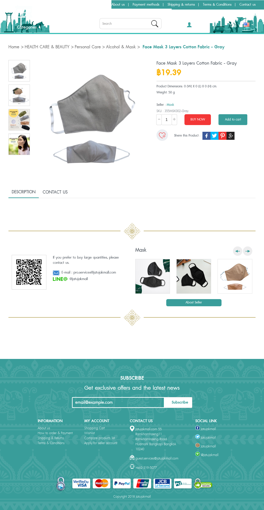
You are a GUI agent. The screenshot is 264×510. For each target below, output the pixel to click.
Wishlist (89, 433)
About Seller (194, 302)
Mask (170, 105)
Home (13, 47)
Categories (23, 27)
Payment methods (146, 4)
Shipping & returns (181, 4)
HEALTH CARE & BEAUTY (47, 47)
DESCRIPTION (24, 192)
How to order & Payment (55, 433)
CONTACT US (55, 192)
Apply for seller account (100, 443)
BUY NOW (198, 119)
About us (118, 4)
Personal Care (88, 47)
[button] (195, 26)
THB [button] (235, 25)
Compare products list (99, 438)
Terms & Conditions (217, 4)
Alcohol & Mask (121, 47)
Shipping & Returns (51, 438)
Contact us (248, 4)
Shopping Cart (94, 428)
